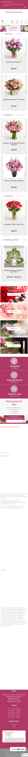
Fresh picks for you (14, 407)
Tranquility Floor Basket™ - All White (14, 271)
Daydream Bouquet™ (14, 62)
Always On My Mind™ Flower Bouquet (14, 143)
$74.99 (14, 106)
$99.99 (14, 150)
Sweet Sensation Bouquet (14, 181)
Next (25, 55)
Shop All (18, 34)
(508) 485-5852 (8, 2)
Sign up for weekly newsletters (14, 417)
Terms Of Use (9, 754)
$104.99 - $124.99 (14, 277)
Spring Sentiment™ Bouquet (14, 99)
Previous (2, 55)
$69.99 (14, 231)
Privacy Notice (18, 754)
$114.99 (14, 187)
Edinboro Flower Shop (14, 12)
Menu (2, 23)
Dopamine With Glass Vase (14, 224)
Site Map (20, 756)
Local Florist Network (11, 756)
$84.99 (14, 68)
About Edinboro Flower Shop (10, 427)
